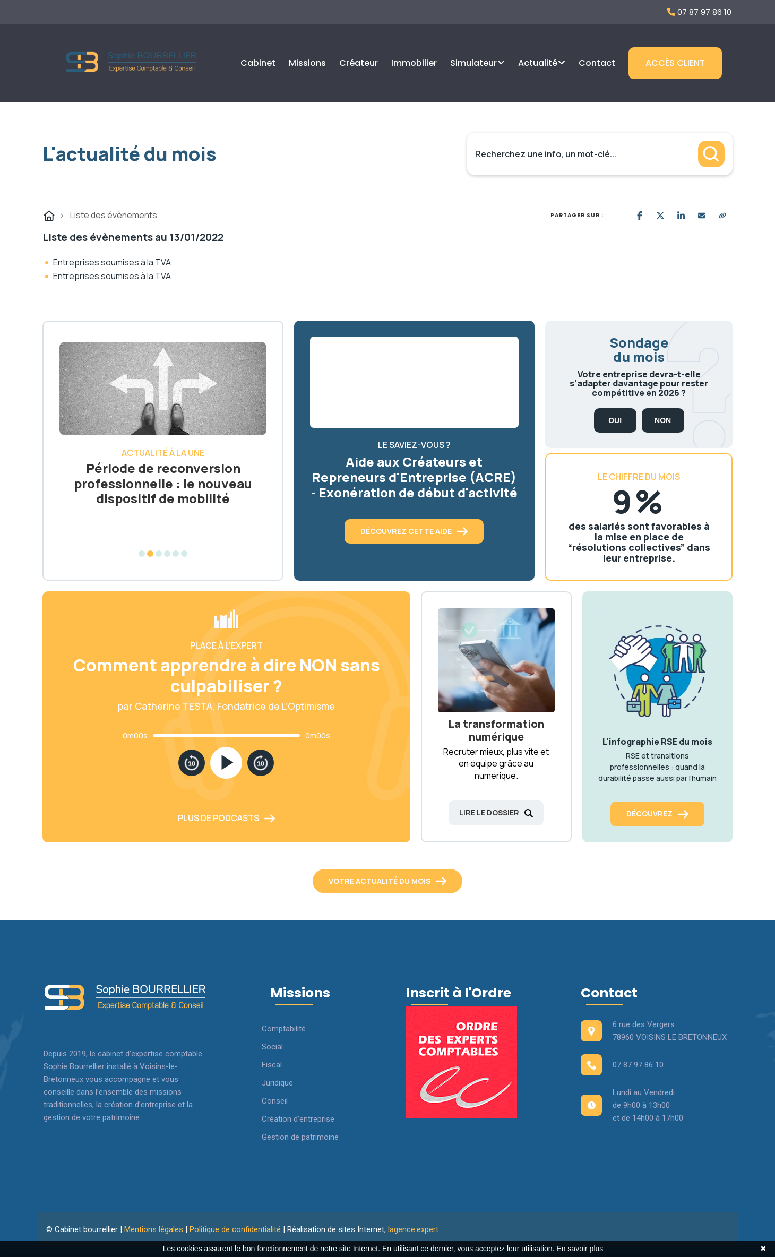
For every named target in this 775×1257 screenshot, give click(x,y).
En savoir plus (579, 1248)
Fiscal (272, 1065)
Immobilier (414, 63)
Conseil (275, 1101)
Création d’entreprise (298, 1119)
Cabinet (257, 63)
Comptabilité (284, 1029)
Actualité (537, 63)
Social (272, 1047)
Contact (597, 63)
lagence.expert (413, 1229)
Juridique (277, 1083)
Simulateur (473, 63)
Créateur (358, 63)
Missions (307, 63)
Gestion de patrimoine (300, 1137)
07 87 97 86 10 (699, 12)
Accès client (675, 63)
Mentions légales (153, 1229)
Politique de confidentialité (235, 1229)
